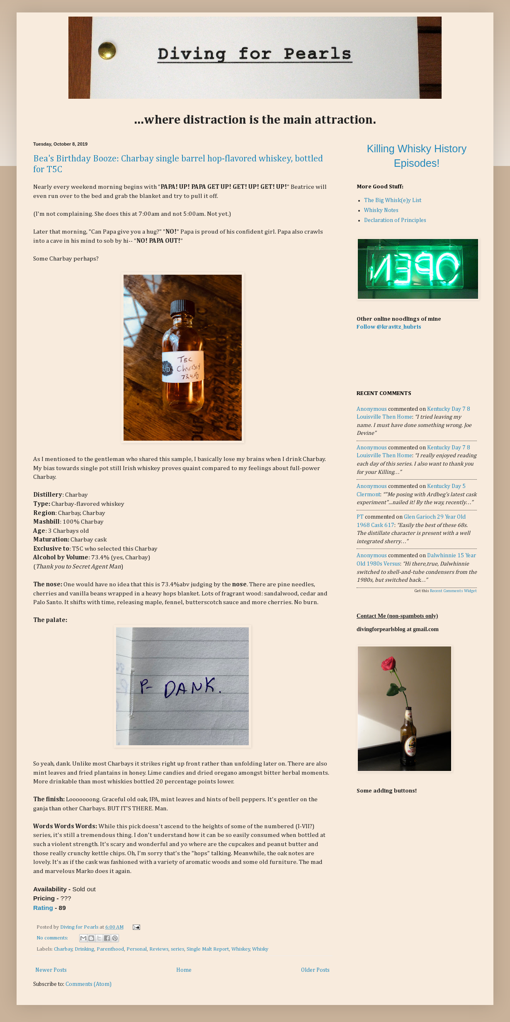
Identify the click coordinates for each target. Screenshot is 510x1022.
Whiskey (240, 949)
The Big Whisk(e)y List (392, 200)
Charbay (63, 949)
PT (360, 517)
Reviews (158, 949)
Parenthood (110, 949)
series (177, 949)
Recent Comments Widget (453, 591)
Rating (43, 907)
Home (184, 970)
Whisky (260, 949)
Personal (136, 949)
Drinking (84, 949)
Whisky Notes (381, 210)
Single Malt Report (208, 949)
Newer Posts (51, 970)
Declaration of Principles (395, 220)
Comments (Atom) (89, 984)
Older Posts (315, 970)
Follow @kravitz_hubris (389, 327)
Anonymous (372, 409)
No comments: (52, 938)
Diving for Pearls (80, 927)
